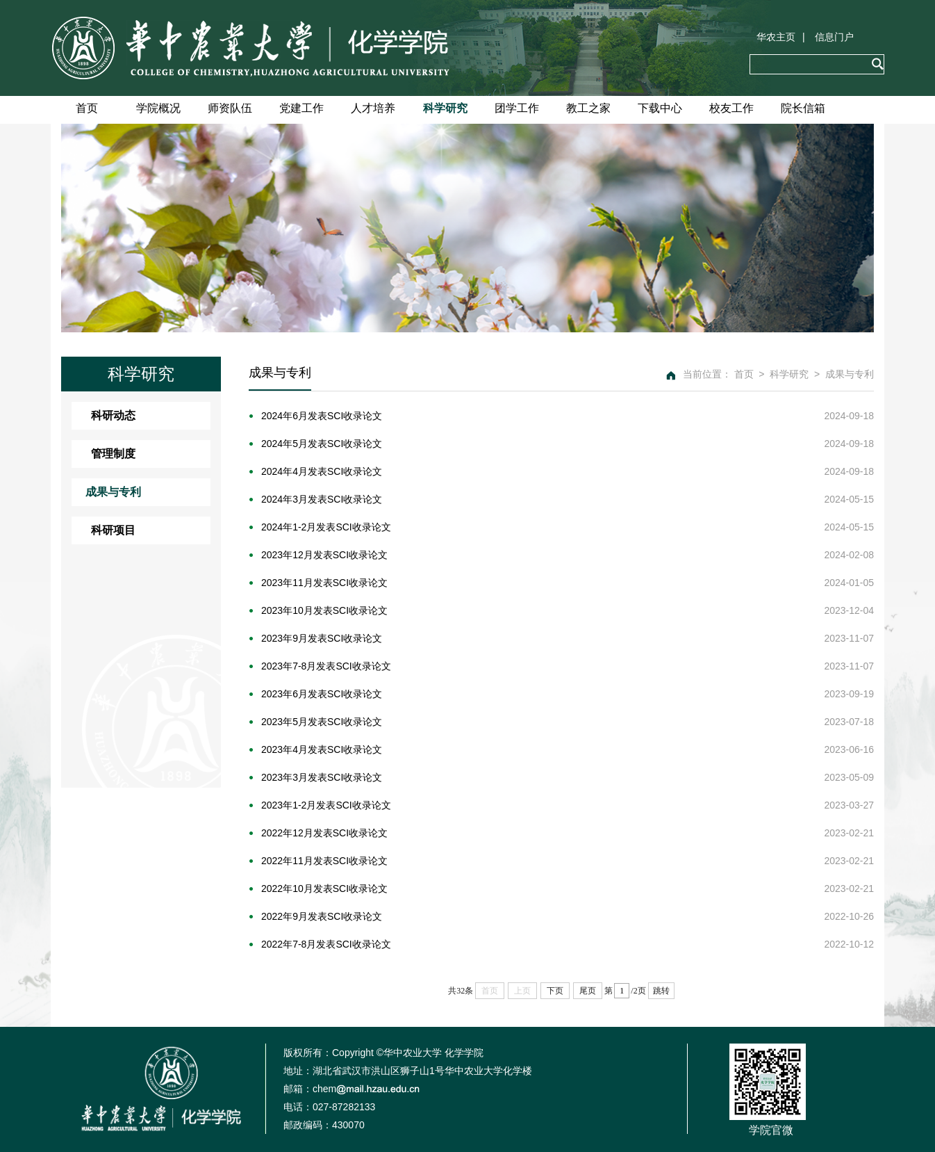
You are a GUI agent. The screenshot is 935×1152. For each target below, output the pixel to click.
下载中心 (660, 108)
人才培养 (373, 108)
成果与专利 (113, 492)
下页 (555, 991)
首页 (87, 108)
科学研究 (445, 108)
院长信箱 (803, 108)
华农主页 (775, 36)
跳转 (661, 991)
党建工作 (301, 108)
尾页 (587, 991)
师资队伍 (230, 108)
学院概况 (158, 108)
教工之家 (588, 108)
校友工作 (731, 108)
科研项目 (113, 530)
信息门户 (834, 36)
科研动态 (113, 415)
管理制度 (113, 454)
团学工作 (517, 108)
